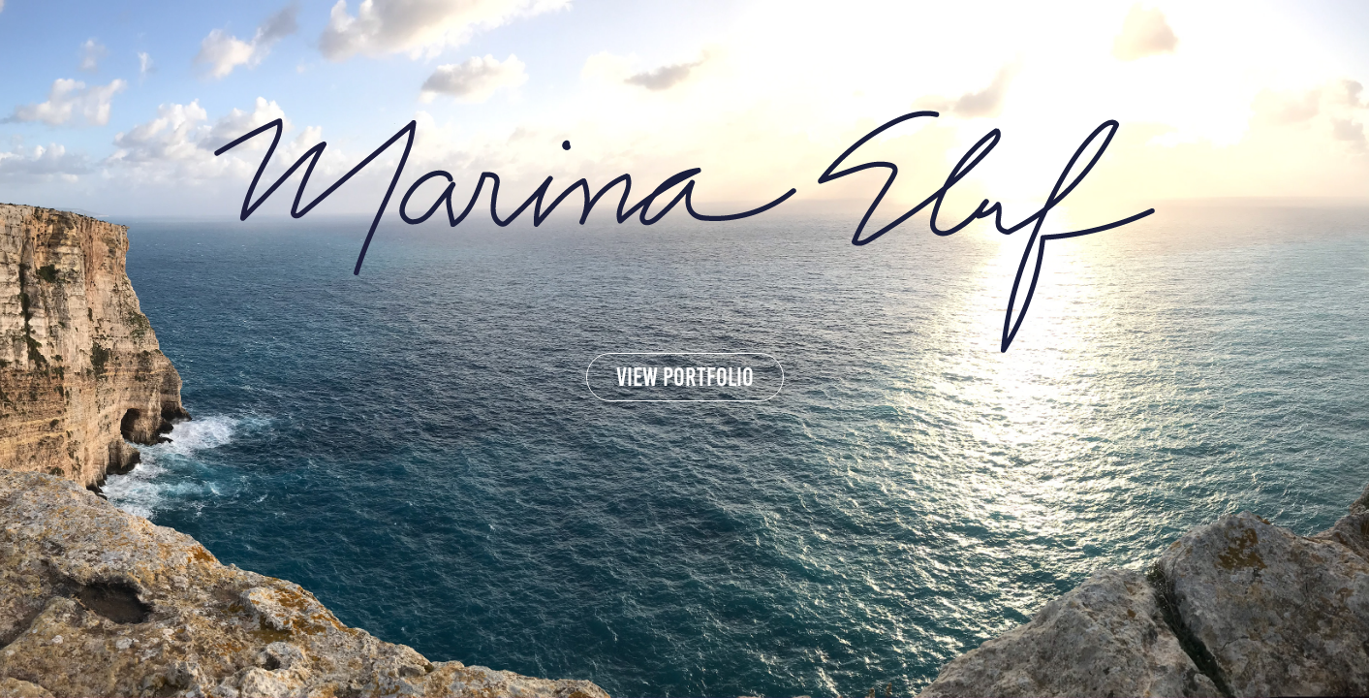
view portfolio (685, 377)
